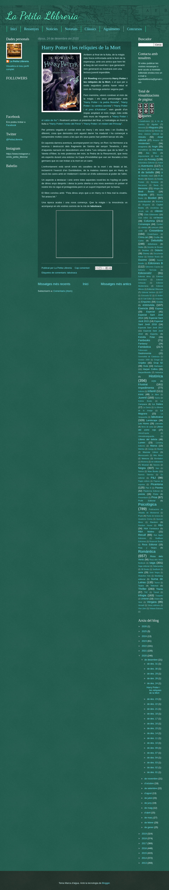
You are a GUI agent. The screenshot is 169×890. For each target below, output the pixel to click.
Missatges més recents (54, 284)
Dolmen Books (154, 257)
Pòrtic (155, 494)
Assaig (152, 159)
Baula (156, 185)
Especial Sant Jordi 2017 (150, 328)
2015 (144, 853)
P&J (153, 477)
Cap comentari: (83, 268)
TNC (146, 592)
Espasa (159, 308)
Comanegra (144, 224)
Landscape (151, 420)
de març (148, 817)
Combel (160, 224)
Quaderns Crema (145, 519)
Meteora (145, 458)
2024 (144, 636)
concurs (155, 227)
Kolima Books (145, 401)
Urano (157, 599)
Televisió (154, 586)
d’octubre (149, 783)
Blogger (106, 883)
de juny (148, 803)
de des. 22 (152, 704)
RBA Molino (146, 531)
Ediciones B (155, 263)
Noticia (141, 471)
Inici (13, 29)
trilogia (142, 595)
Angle (155, 146)
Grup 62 (158, 362)
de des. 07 (152, 753)
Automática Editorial (146, 163)
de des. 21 (152, 709)
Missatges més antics (116, 284)
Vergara (152, 601)
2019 (144, 833)
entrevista (148, 304)
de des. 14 (152, 733)
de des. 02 (152, 767)
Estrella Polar (146, 337)
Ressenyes (31, 29)
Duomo (142, 259)
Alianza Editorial (144, 131)
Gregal (156, 360)
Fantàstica (144, 346)
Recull (142, 534)
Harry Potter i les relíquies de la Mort (81, 47)
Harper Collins (150, 369)
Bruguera (146, 205)
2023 (144, 641)
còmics (144, 227)
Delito (140, 247)
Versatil (141, 605)
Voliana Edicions (156, 609)
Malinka (141, 449)
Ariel (157, 156)
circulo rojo (143, 211)
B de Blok (154, 169)
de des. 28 (152, 678)
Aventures (147, 165)
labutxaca (72, 272)
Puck (140, 516)
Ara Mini (151, 153)
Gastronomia (144, 353)
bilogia (156, 188)
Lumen (141, 442)
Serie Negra (154, 573)
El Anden (159, 296)
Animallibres (143, 150)
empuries (159, 299)
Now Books (153, 471)
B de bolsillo (146, 172)
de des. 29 (152, 673)
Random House (145, 525)
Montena (144, 462)
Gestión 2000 (144, 360)
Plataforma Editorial (151, 491)
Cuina (140, 241)
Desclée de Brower (155, 247)
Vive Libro (142, 609)
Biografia (142, 194)
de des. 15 (152, 728)
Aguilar (155, 124)
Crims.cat (143, 237)
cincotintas (154, 208)
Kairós (157, 398)
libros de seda (147, 427)
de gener (149, 827)
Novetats (71, 29)
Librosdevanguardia (146, 436)
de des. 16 (152, 723)
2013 (144, 863)
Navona (156, 465)
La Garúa (147, 407)
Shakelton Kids (144, 576)
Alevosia (141, 128)
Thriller (142, 588)
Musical (145, 465)
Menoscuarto (143, 455)
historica (159, 372)
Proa (154, 497)
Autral (160, 163)
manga (151, 449)
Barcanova (142, 185)
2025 (144, 631)
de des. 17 (152, 718)
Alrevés (142, 137)
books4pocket (144, 201)
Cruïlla (156, 237)
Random (154, 522)
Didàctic (159, 250)
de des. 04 (152, 757)
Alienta (157, 131)
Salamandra (158, 566)
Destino (145, 250)
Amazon (156, 140)
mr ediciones (157, 462)
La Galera (157, 404)
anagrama (142, 147)
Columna (149, 220)
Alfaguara (153, 127)
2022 (144, 646)
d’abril (147, 812)
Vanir (140, 602)
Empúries (146, 301)
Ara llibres (157, 149)
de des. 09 (152, 748)
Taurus (157, 583)
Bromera (159, 202)
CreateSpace (152, 234)
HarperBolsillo (144, 372)
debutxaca (152, 244)
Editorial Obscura (155, 289)
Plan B (148, 488)
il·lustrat (143, 384)
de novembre (151, 778)
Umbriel (145, 598)
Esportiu (154, 334)
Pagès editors (144, 481)
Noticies (52, 29)
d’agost (148, 793)
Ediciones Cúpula (153, 267)
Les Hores (143, 423)
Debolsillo (157, 240)
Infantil (152, 391)
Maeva (153, 445)
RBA (160, 525)
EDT (161, 292)
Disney (146, 253)
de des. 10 (152, 743)
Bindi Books (146, 191)
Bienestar (143, 188)
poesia (141, 494)
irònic (141, 394)
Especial (150, 311)
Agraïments (111, 29)
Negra (142, 467)
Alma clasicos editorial (148, 134)
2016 (144, 848)
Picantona (157, 484)
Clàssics (90, 29)
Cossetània (156, 230)
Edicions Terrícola (147, 270)
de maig (148, 808)
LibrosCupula (143, 433)
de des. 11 (152, 738)
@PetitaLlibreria (14, 139)
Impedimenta (146, 387)
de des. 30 (152, 668)
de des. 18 (152, 713)
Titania (159, 589)
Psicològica (147, 504)
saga (152, 562)
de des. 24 (152, 683)
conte (140, 231)
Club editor (143, 218)
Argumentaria (143, 156)
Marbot (160, 449)
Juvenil (142, 397)
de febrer (149, 822)
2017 (144, 843)
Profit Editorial (146, 501)
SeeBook (156, 569)
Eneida (160, 302)
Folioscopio (142, 350)
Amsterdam (144, 143)
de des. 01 (152, 772)
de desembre (151, 659)
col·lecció (158, 217)
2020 (144, 655)
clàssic (159, 210)
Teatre (141, 586)
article (141, 159)
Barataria (154, 182)
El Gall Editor (146, 299)
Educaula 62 (146, 296)
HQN (153, 381)
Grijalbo (142, 362)
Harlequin (158, 366)
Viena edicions (154, 605)
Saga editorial (143, 566)
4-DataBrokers (144, 121)
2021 (144, 650)
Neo (157, 468)
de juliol (148, 798)
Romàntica (146, 551)
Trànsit (156, 592)
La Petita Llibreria (42, 15)
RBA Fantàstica (151, 528)
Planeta (159, 487)
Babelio (151, 179)
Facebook (11, 125)
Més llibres (158, 455)
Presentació (143, 498)
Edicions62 (145, 272)
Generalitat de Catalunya (148, 357)
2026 (144, 626)
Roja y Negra (147, 548)
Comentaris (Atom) (62, 291)
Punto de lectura (153, 516)
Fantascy (142, 343)
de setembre (151, 788)
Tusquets (159, 596)
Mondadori (158, 459)
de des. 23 (152, 699)
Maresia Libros (150, 452)
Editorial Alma (144, 276)
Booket (152, 197)
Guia (145, 366)
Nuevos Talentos (146, 475)
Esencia (143, 308)
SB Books (145, 569)
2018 (144, 838)
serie (140, 572)
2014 (144, 858)
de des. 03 (152, 762)
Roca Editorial (149, 544)
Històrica (156, 376)
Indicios (141, 391)
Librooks (159, 424)
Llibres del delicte (147, 439)
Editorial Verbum (148, 292)
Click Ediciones (151, 214)
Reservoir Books (156, 541)
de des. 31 (152, 663)
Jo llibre (155, 395)
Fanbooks (144, 340)
